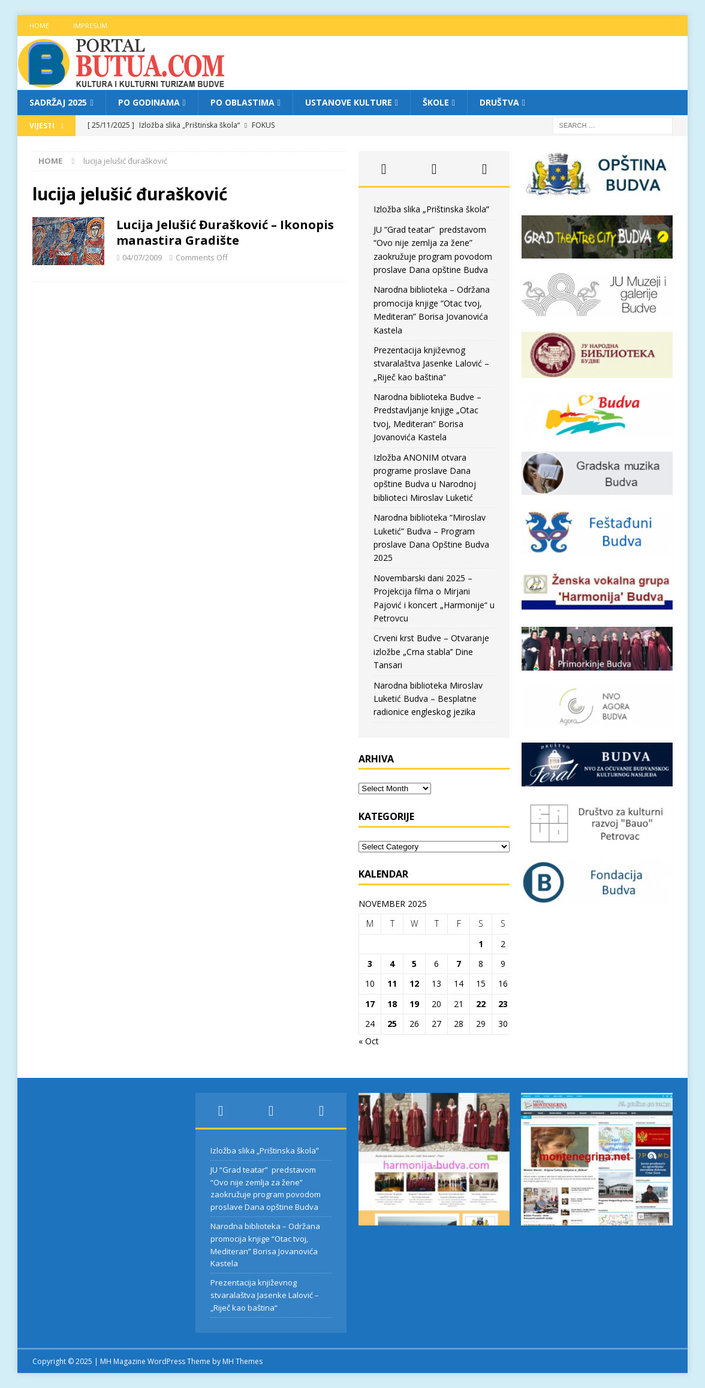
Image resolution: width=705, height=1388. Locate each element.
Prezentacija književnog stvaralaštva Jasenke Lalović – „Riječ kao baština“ (431, 363)
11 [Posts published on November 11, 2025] (392, 983)
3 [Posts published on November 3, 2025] (369, 963)
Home (39, 25)
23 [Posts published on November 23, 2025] (503, 1004)
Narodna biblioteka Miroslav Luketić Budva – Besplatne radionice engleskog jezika (428, 699)
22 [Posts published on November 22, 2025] (481, 1004)
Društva (499, 102)
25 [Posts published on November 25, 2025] (392, 1023)
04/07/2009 (142, 257)
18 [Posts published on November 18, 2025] (392, 1004)
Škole (436, 102)
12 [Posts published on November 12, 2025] (414, 983)
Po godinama (149, 102)
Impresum (90, 25)
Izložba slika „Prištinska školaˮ (431, 209)
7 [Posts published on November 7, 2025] (458, 963)
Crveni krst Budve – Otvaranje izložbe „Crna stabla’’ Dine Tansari (431, 651)
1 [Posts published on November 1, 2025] (480, 944)
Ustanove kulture (348, 102)
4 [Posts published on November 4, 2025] (392, 963)
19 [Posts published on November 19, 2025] (414, 1004)
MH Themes (242, 1361)
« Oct (368, 1041)
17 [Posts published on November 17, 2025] (370, 1004)
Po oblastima (242, 102)
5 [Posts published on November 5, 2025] (414, 963)
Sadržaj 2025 (58, 102)
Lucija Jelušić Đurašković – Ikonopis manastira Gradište (225, 232)
